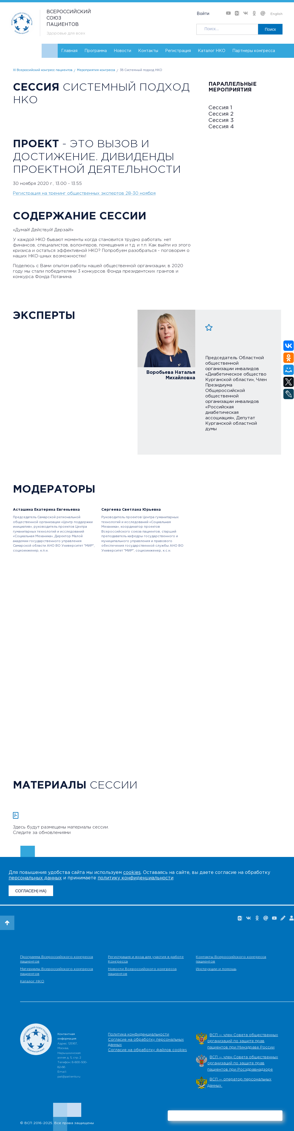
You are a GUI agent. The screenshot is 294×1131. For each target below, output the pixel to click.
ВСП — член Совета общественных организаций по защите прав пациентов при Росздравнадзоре (242, 1063)
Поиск (270, 29)
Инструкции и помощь (216, 969)
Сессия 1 (220, 107)
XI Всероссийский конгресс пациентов (42, 70)
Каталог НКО (211, 51)
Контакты (148, 51)
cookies (132, 872)
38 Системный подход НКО (141, 70)
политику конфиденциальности (135, 878)
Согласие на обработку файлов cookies (147, 1050)
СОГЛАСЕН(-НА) (31, 891)
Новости (122, 51)
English (276, 14)
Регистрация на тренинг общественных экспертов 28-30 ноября (84, 193)
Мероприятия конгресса (96, 70)
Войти (203, 14)
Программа (95, 51)
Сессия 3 (221, 120)
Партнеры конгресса (253, 51)
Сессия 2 (220, 114)
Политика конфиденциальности (138, 1034)
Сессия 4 (221, 126)
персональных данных (35, 878)
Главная (69, 51)
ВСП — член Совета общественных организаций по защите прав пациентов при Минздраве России (242, 1041)
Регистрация (178, 51)
